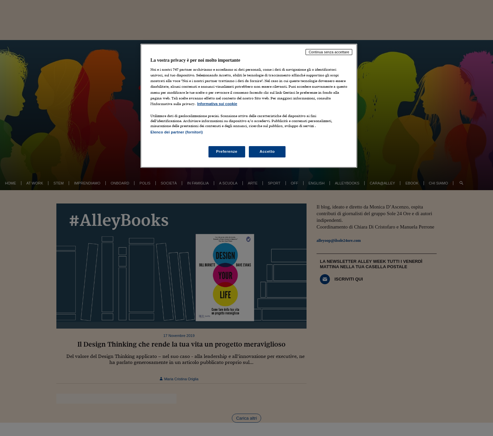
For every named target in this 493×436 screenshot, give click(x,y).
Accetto (267, 151)
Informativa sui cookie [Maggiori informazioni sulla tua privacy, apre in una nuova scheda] (217, 104)
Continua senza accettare (329, 52)
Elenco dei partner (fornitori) (176, 132)
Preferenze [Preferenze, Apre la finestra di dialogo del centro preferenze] (226, 151)
